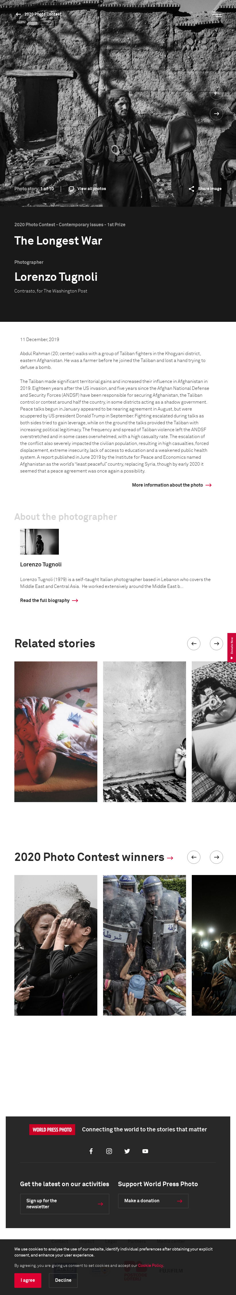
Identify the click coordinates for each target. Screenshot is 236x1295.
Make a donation (141, 1201)
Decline (63, 1280)
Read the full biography (44, 600)
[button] (193, 643)
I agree (28, 1280)
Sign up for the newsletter (41, 1204)
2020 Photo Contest (42, 14)
